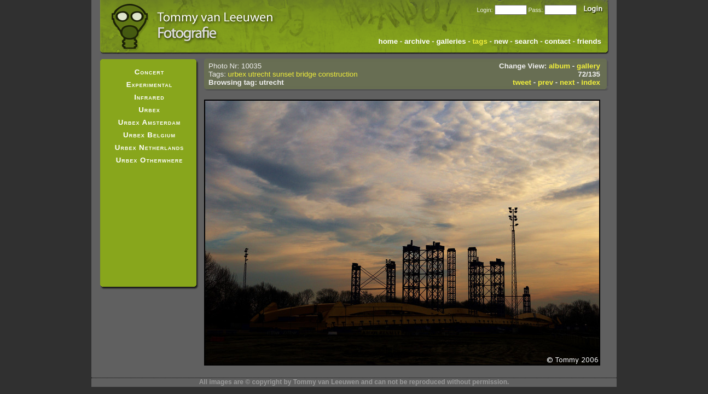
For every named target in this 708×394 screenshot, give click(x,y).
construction (338, 74)
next (567, 82)
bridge (306, 74)
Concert (150, 72)
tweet (522, 82)
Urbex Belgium (149, 135)
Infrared (149, 97)
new (501, 41)
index (590, 82)
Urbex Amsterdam (149, 122)
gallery (588, 66)
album (559, 66)
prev (545, 82)
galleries (451, 41)
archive (417, 41)
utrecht (259, 74)
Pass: (535, 10)
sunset (283, 74)
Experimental (149, 84)
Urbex (149, 110)
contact (557, 41)
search (526, 41)
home (388, 41)
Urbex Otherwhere (149, 160)
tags (479, 41)
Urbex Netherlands (149, 147)
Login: (484, 10)
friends (589, 41)
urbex (237, 74)
